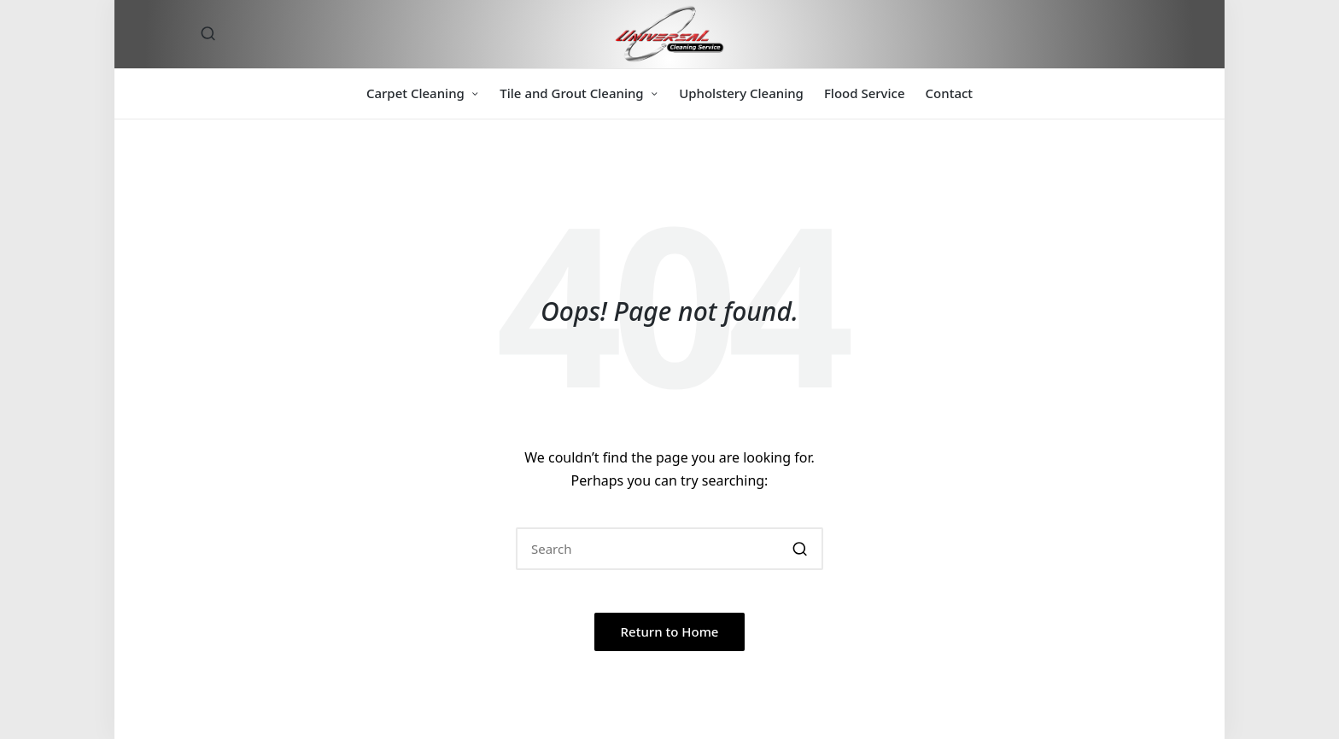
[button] (799, 548)
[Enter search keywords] (669, 548)
